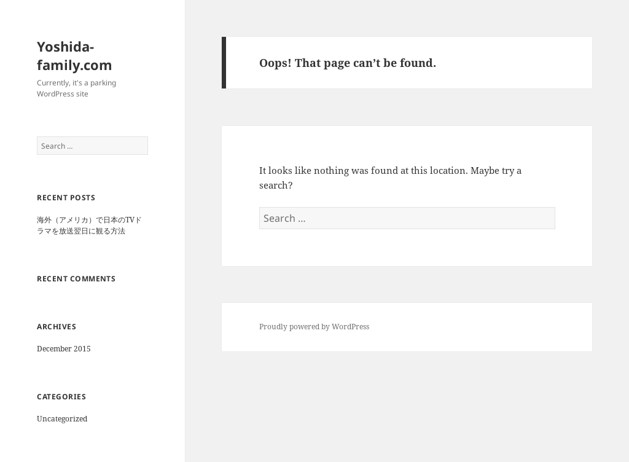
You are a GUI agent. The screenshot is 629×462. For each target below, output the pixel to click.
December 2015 (64, 348)
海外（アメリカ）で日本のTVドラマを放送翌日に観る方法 (89, 225)
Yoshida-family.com (74, 55)
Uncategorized (62, 418)
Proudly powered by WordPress (314, 326)
